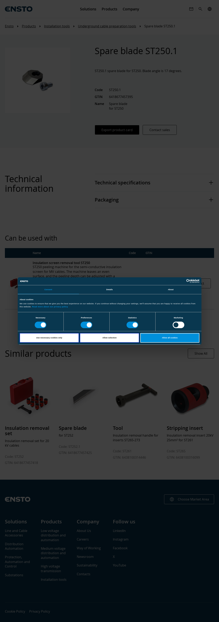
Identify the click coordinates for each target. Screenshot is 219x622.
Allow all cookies (170, 338)
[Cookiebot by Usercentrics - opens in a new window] (181, 281)
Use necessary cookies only (49, 338)
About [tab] (171, 290)
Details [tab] (109, 290)
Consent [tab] (48, 290)
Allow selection (109, 338)
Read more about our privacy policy (50, 307)
